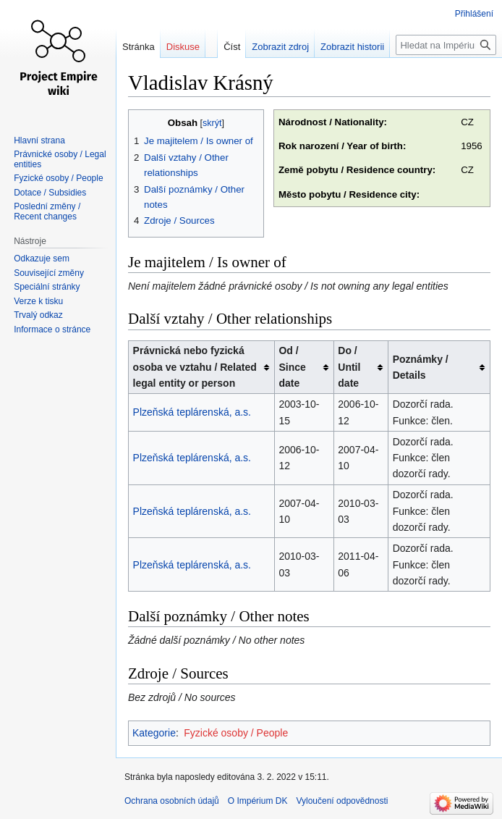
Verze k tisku (38, 301)
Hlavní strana (39, 140)
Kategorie (154, 733)
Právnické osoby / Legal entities (60, 159)
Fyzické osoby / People (236, 733)
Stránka (138, 46)
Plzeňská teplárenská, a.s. (192, 412)
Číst (232, 46)
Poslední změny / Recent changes (47, 211)
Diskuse (183, 46)
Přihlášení (474, 14)
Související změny (49, 273)
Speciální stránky (47, 287)
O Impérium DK (258, 801)
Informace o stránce (52, 329)
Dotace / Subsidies (50, 193)
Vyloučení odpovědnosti (342, 801)
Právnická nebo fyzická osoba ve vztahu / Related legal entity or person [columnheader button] (195, 367)
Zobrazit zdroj (280, 46)
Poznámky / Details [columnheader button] (420, 367)
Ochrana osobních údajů (171, 801)
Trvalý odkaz (38, 315)
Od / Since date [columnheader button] (291, 367)
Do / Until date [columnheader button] (349, 367)
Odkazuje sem (41, 258)
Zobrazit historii (352, 46)
